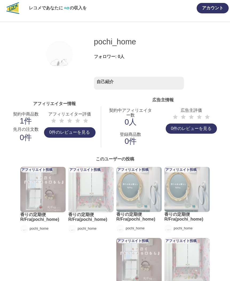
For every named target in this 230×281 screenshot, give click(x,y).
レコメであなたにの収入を (58, 8)
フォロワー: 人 (109, 56)
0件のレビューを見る (69, 132)
